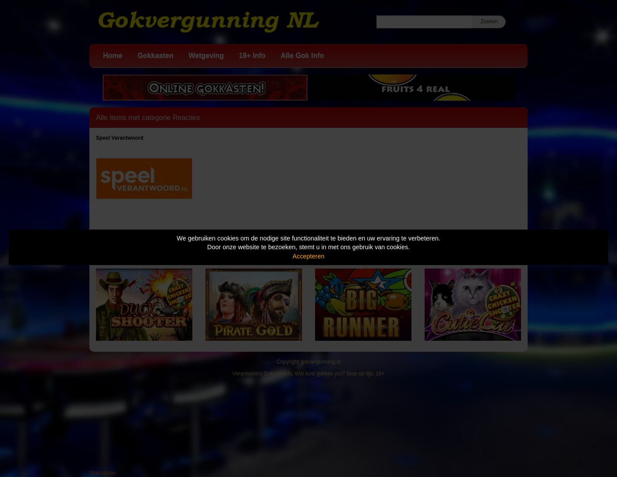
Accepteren (309, 256)
